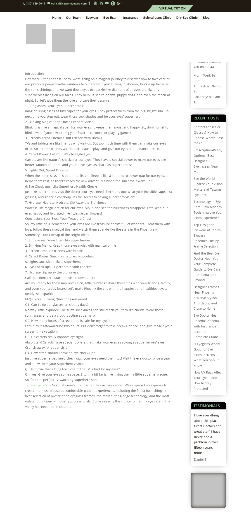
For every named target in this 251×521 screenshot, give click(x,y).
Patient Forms (210, 8)
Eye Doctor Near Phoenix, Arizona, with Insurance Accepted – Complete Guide (207, 326)
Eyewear (91, 18)
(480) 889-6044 (35, 3)
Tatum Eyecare (36, 385)
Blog (206, 18)
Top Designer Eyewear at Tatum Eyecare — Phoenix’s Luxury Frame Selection (207, 235)
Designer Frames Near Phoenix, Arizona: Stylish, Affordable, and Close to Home (206, 298)
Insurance (130, 18)
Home (56, 18)
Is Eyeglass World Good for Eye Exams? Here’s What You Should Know (207, 354)
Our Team (73, 18)
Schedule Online (131, 8)
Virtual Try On (172, 8)
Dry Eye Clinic (187, 18)
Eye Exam (110, 18)
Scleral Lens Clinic (157, 18)
